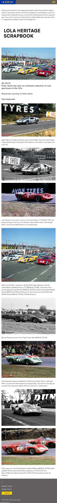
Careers (7, 493)
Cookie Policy (7, 489)
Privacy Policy (7, 486)
